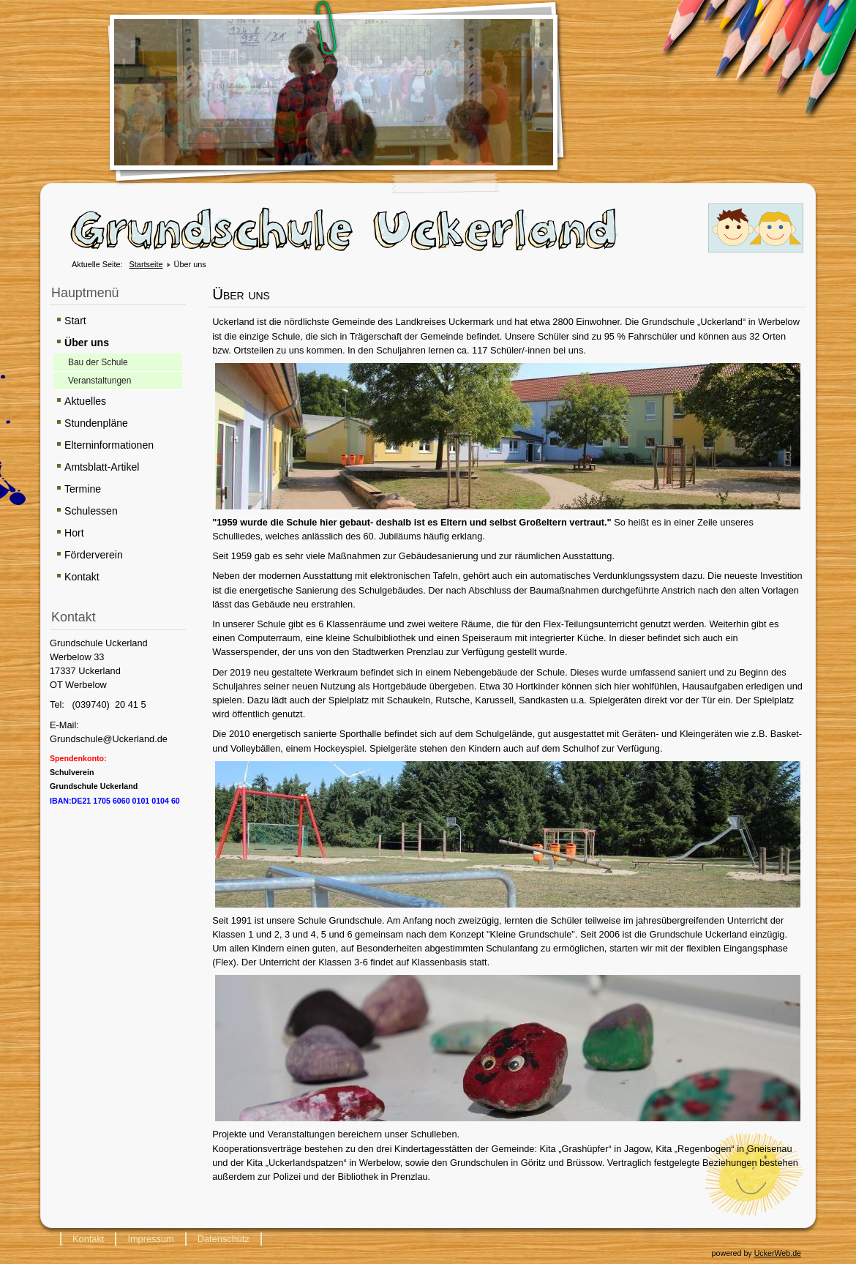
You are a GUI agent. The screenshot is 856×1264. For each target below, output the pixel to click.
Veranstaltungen (99, 380)
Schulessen (91, 511)
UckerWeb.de (777, 1253)
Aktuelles (85, 401)
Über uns (86, 342)
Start (75, 320)
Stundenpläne (96, 423)
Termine (82, 489)
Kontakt (82, 577)
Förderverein (93, 555)
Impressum (150, 1238)
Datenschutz (223, 1238)
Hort (74, 533)
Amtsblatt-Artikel (101, 467)
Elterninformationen (109, 445)
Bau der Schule (98, 362)
